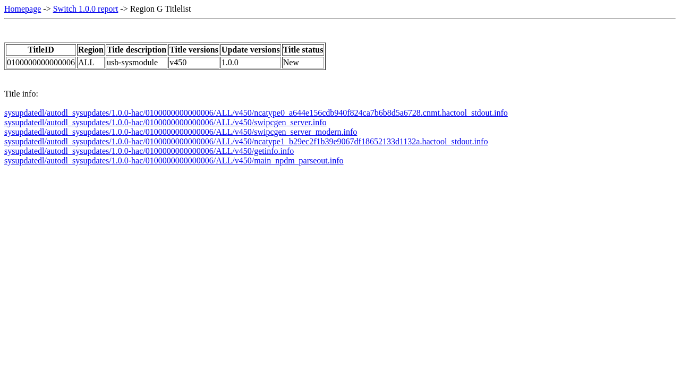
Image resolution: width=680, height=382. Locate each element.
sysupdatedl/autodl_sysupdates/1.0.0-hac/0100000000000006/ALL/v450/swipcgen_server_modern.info (180, 131)
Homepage (22, 8)
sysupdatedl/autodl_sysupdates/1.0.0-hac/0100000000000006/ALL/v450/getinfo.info (149, 150)
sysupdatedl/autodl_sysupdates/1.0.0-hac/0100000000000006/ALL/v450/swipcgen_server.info (165, 122)
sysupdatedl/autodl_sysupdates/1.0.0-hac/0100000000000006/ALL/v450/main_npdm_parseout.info (174, 160)
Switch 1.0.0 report (85, 8)
